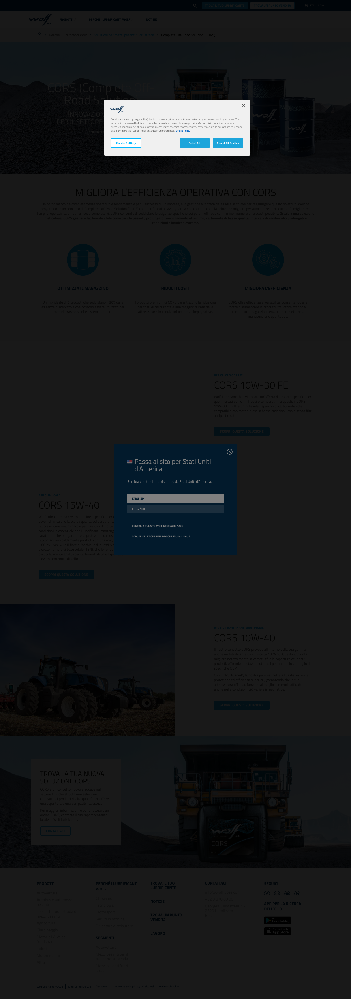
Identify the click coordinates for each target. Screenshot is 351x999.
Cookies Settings (126, 143)
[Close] (243, 105)
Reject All (194, 143)
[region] (177, 128)
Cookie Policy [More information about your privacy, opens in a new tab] (183, 131)
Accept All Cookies (228, 143)
